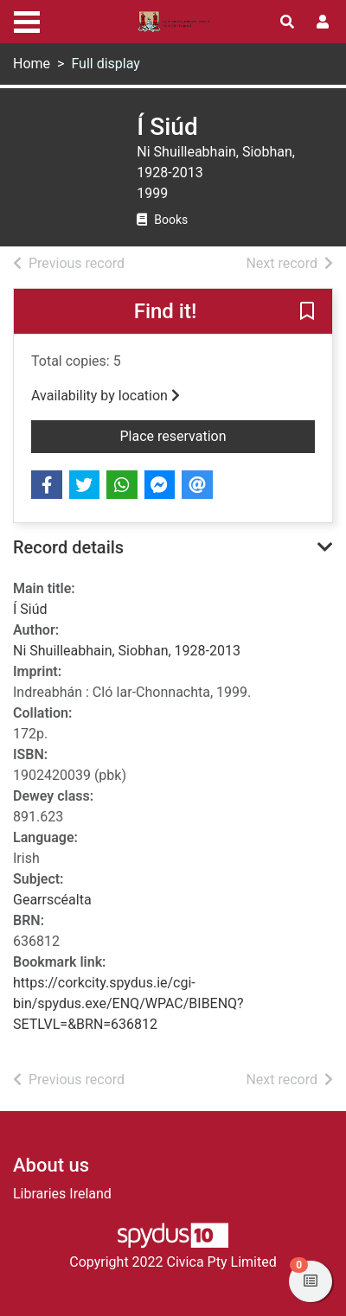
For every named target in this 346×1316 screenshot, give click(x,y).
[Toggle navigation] (27, 20)
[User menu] (322, 22)
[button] (307, 312)
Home (31, 63)
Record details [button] (68, 547)
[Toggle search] (287, 22)
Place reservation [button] (200, 434)
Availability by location (105, 395)
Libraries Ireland (62, 1193)
